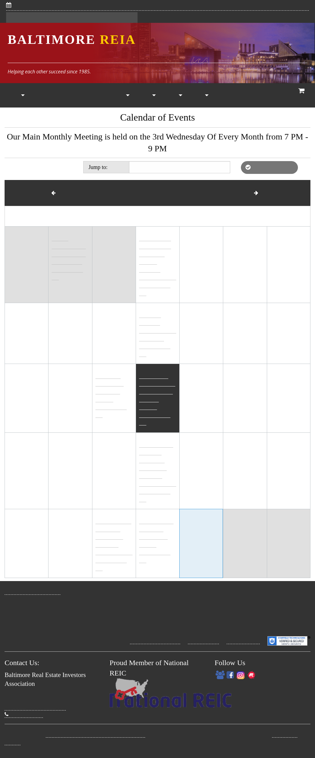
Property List (121, 95)
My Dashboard (82, 17)
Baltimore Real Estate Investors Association (95, 734)
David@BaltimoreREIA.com (35, 706)
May (250, 192)
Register (20, 17)
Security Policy (243, 640)
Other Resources (173, 95)
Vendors (147, 95)
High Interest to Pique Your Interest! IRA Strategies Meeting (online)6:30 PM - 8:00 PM (114, 547)
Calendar (95, 95)
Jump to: (106, 167)
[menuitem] (13, 95)
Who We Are (275, 95)
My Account (199, 95)
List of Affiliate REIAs (269, 167)
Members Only (69, 95)
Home (13, 95)
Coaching (252, 95)
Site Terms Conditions (155, 640)
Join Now (39, 95)
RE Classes (224, 95)
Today (116, 167)
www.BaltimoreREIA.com (32, 591)
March (61, 192)
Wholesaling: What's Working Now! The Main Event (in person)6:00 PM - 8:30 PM (157, 402)
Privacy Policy (203, 640)
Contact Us (120, 17)
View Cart (301, 96)
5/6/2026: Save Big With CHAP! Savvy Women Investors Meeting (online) (101, 5)
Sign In (48, 17)
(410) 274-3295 (24, 714)
